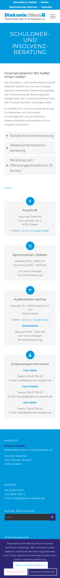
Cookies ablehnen (16, 572)
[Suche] (30, 517)
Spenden (46, 7)
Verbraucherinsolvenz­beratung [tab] (26, 147)
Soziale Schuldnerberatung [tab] (30, 136)
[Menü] (51, 16)
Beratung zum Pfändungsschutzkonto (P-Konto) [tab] (30, 165)
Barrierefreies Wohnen (23, 7)
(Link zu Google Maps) (35, 230)
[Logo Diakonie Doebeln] (24, 16)
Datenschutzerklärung (42, 572)
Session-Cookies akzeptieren (30, 565)
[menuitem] (25, 2)
